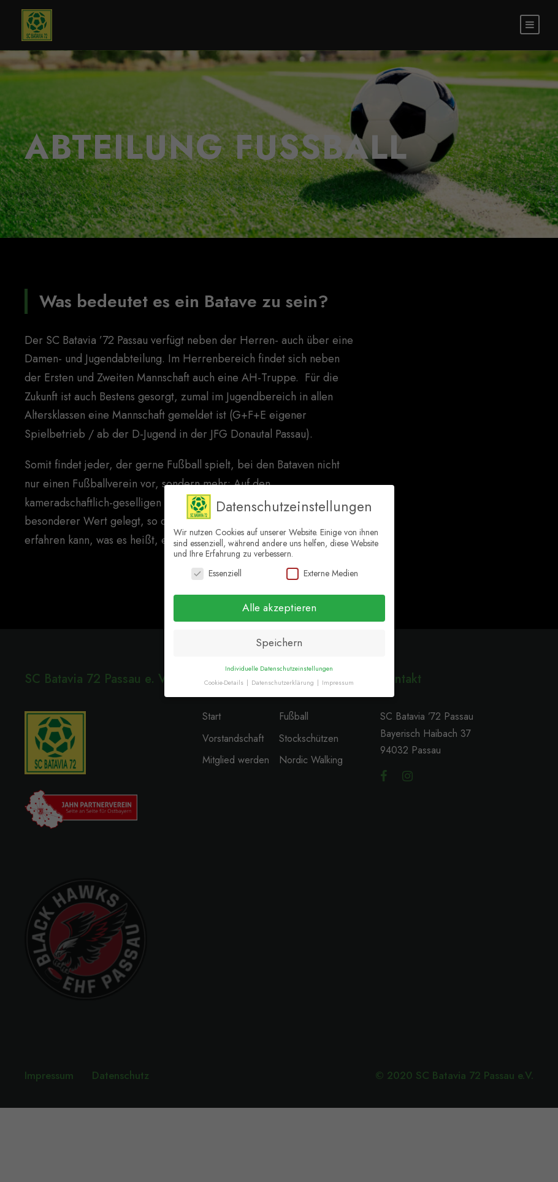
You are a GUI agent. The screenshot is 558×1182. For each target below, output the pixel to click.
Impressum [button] (338, 682)
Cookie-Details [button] (224, 682)
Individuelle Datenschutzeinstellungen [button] (279, 668)
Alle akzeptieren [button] (279, 608)
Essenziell (216, 573)
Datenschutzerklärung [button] (283, 682)
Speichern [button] (279, 642)
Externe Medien (322, 573)
